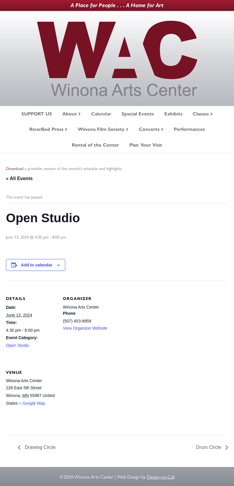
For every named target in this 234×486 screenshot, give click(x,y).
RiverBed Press (46, 129)
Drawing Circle (39, 447)
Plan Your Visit (145, 145)
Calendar (101, 114)
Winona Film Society (101, 129)
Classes (201, 114)
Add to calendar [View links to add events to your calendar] (36, 265)
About (69, 114)
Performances (189, 129)
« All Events (19, 178)
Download (14, 168)
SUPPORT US (36, 114)
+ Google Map (32, 403)
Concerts (149, 129)
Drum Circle (209, 447)
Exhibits (173, 114)
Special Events (138, 114)
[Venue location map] (94, 395)
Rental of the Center (95, 145)
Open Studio (17, 345)
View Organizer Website (85, 328)
